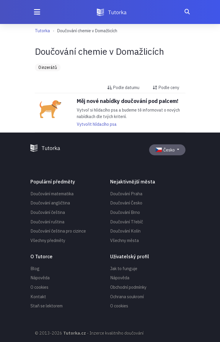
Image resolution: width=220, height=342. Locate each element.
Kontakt (38, 296)
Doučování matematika (52, 193)
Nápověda (40, 277)
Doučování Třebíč (126, 222)
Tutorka (42, 30)
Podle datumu (123, 87)
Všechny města (124, 240)
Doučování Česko (126, 203)
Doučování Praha (126, 193)
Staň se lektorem (46, 306)
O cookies (39, 287)
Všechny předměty (47, 240)
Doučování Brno (125, 212)
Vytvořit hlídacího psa (97, 124)
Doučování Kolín (125, 231)
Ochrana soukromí (127, 296)
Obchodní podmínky (128, 287)
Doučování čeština (47, 212)
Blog (35, 268)
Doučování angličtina (50, 203)
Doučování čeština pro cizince (58, 231)
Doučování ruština (47, 222)
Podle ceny (166, 87)
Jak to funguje (123, 268)
